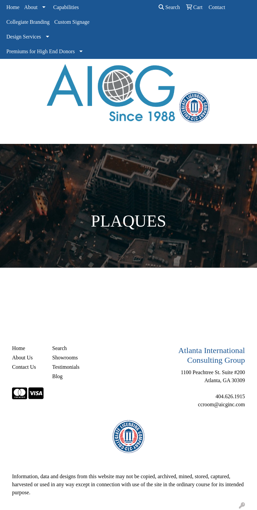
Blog (57, 376)
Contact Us (24, 367)
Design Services (23, 36)
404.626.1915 (230, 396)
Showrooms (65, 357)
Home (12, 7)
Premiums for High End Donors (40, 51)
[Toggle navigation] (10, 136)
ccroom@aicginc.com (221, 404)
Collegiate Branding (28, 22)
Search (169, 7)
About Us (22, 357)
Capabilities (66, 7)
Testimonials (66, 367)
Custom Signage (71, 22)
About (30, 7)
